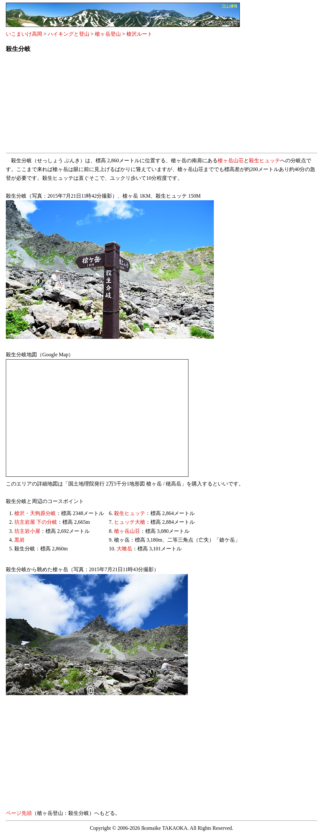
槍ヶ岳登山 (108, 34)
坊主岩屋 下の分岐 (35, 522)
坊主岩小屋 (27, 531)
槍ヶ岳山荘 (231, 160)
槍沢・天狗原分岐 (35, 513)
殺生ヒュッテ (264, 160)
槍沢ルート (139, 34)
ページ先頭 (19, 813)
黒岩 (19, 540)
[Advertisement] (161, 104)
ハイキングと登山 (68, 34)
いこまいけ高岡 (24, 34)
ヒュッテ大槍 (129, 522)
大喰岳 (124, 548)
